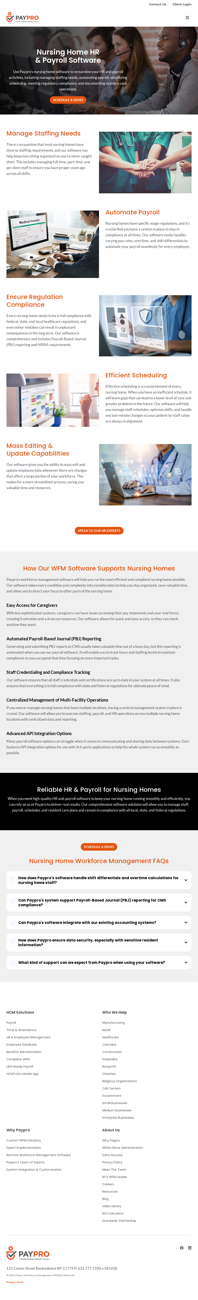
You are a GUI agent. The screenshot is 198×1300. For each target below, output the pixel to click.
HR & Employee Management (28, 1037)
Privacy (10, 1282)
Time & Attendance (21, 1030)
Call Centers (111, 1088)
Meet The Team (114, 1169)
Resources (110, 1191)
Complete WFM (18, 1059)
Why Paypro (111, 1140)
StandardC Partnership (119, 1221)
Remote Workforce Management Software (38, 1155)
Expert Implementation (23, 1148)
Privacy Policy (112, 1162)
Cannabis (109, 1044)
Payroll (11, 1023)
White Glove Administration (122, 1148)
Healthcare (110, 1037)
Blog (105, 1199)
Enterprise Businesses (118, 1117)
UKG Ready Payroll (19, 1066)
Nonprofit (109, 1066)
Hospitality (110, 1059)
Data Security (112, 1155)
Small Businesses (114, 1103)
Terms (20, 1282)
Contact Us (157, 4)
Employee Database (21, 1044)
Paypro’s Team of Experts (25, 1162)
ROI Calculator (113, 1213)
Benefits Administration (23, 1052)
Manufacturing (113, 1023)
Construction (112, 1052)
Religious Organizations (119, 1081)
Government (112, 1096)
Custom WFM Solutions (23, 1140)
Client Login (182, 4)
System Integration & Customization (33, 1169)
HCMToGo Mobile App (22, 1074)
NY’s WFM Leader (114, 1177)
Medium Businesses (116, 1110)
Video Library (111, 1206)
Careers (108, 1184)
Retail (106, 1030)
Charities (109, 1074)
